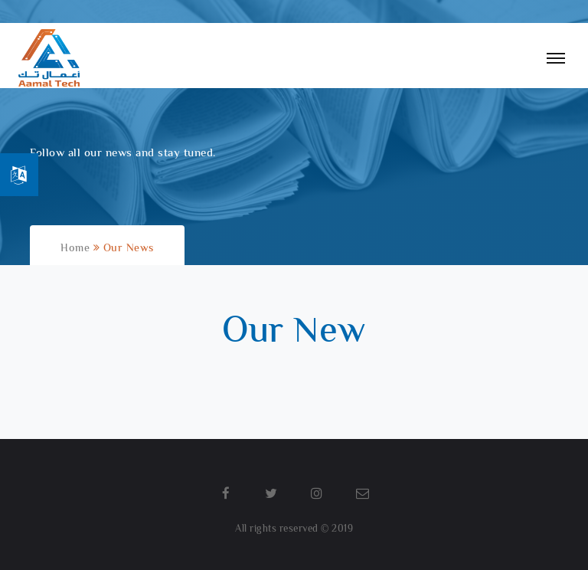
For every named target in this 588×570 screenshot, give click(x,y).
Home (76, 249)
